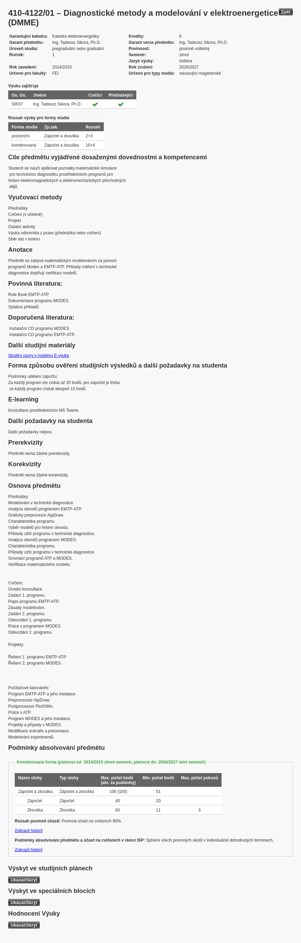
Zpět (285, 11)
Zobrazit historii (28, 830)
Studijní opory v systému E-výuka (38, 355)
